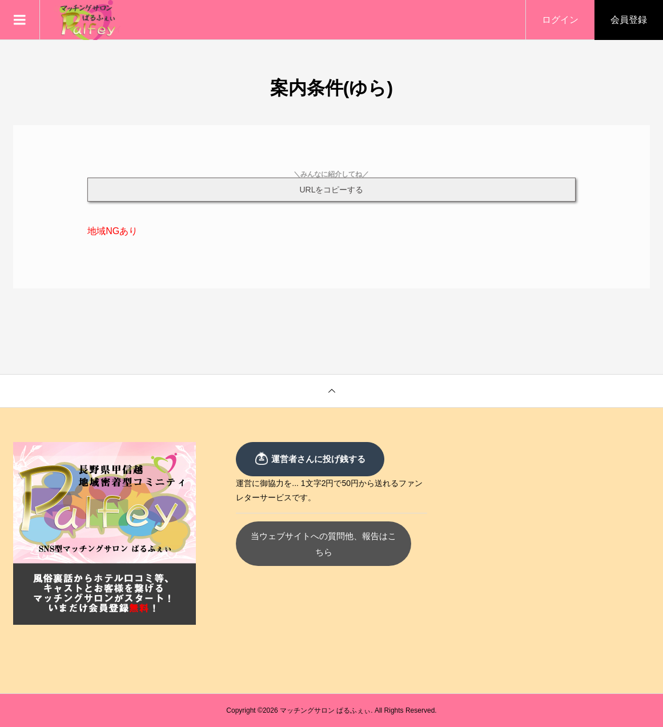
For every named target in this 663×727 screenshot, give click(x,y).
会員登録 (628, 20)
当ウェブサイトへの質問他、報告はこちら (331, 536)
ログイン (560, 20)
